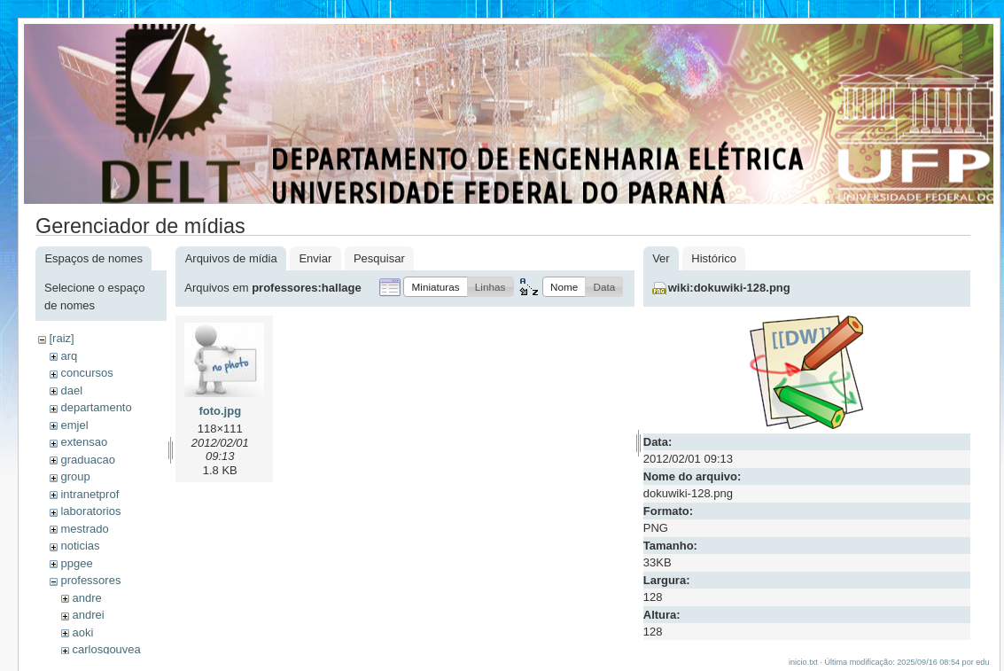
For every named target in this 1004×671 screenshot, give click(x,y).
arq (68, 356)
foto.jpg (219, 410)
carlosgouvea (106, 649)
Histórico (713, 258)
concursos (86, 372)
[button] (435, 287)
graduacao (87, 459)
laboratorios (90, 511)
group (75, 476)
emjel (74, 425)
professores (90, 580)
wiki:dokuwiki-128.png (729, 287)
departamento (95, 407)
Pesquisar (379, 258)
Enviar (315, 258)
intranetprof (89, 494)
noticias (79, 545)
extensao (83, 442)
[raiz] (61, 338)
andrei (88, 614)
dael (71, 390)
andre (86, 598)
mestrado (84, 528)
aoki (82, 632)
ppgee (76, 563)
